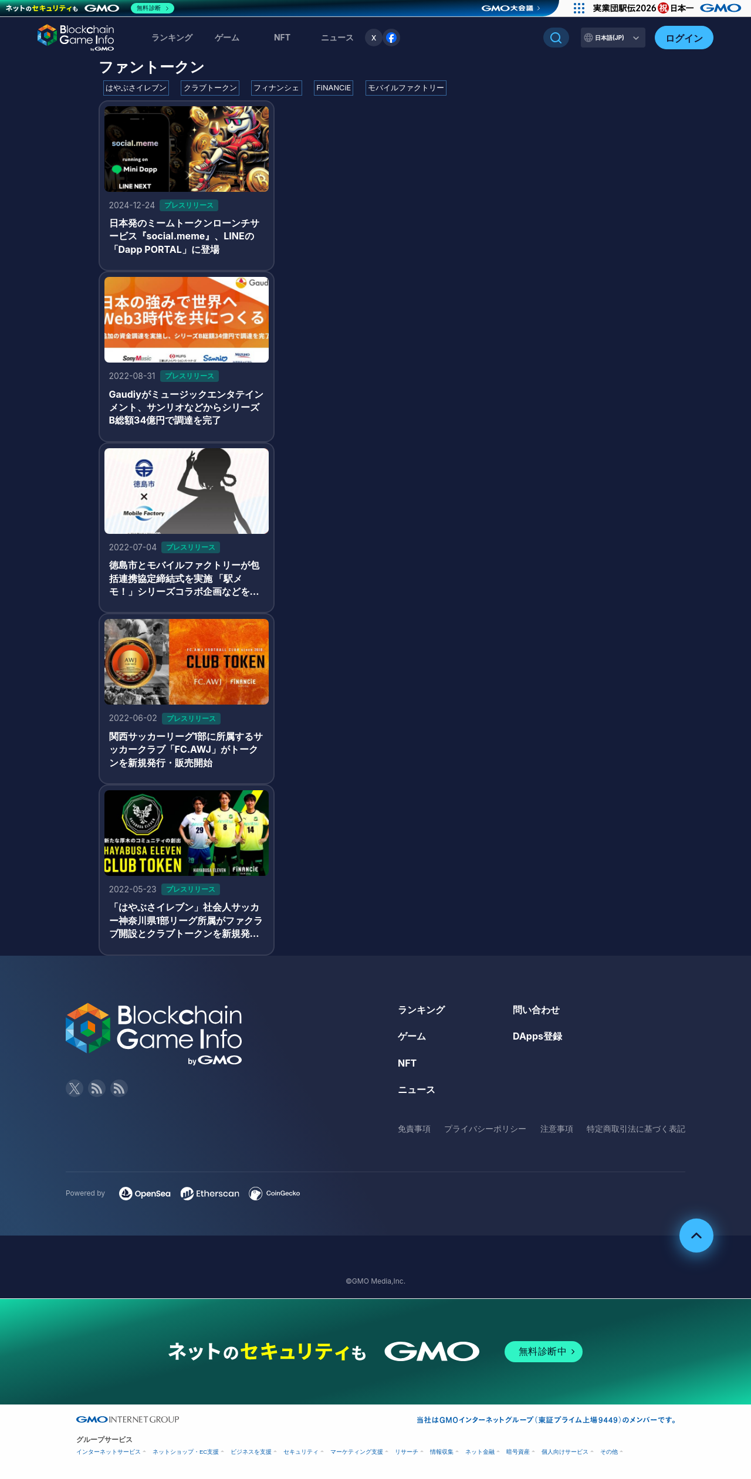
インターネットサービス (108, 1451)
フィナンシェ (276, 87)
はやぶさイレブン (136, 87)
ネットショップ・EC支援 (186, 1451)
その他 (609, 1451)
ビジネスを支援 (251, 1451)
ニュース (416, 1089)
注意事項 (556, 1128)
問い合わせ (536, 1010)
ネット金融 (480, 1451)
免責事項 (414, 1128)
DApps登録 (537, 1036)
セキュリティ (301, 1451)
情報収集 (442, 1451)
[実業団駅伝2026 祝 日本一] (669, 8)
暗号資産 (518, 1451)
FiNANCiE (333, 87)
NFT (282, 37)
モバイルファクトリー (406, 87)
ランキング (171, 37)
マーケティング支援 (356, 1451)
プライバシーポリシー (485, 1128)
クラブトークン (210, 87)
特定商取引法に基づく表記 (636, 1128)
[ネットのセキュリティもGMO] (90, 8)
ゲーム (227, 37)
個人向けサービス (565, 1451)
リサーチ (406, 1451)
